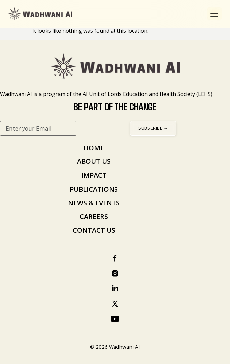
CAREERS (94, 216)
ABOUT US (94, 161)
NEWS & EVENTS (94, 202)
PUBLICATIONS (94, 189)
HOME (94, 147)
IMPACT (94, 175)
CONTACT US (94, 230)
